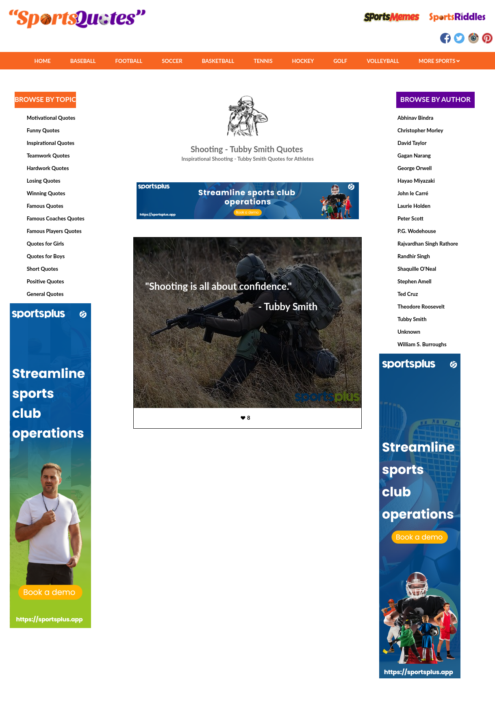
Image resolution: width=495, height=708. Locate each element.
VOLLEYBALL (383, 61)
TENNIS (263, 61)
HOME (42, 61)
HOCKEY (303, 61)
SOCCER (172, 61)
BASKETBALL (218, 61)
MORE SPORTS (439, 61)
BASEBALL (83, 61)
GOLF (340, 61)
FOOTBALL (129, 61)
